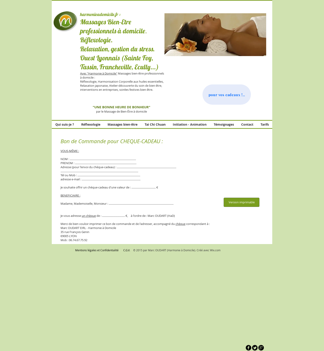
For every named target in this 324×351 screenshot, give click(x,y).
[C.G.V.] (126, 250)
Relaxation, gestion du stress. (117, 49)
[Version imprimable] (241, 202)
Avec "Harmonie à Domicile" (98, 73)
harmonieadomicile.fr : (100, 14)
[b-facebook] (248, 348)
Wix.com (215, 250)
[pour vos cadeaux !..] (226, 94)
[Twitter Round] (255, 348)
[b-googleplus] (261, 348)
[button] (215, 34)
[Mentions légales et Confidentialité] (97, 250)
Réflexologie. (96, 40)
